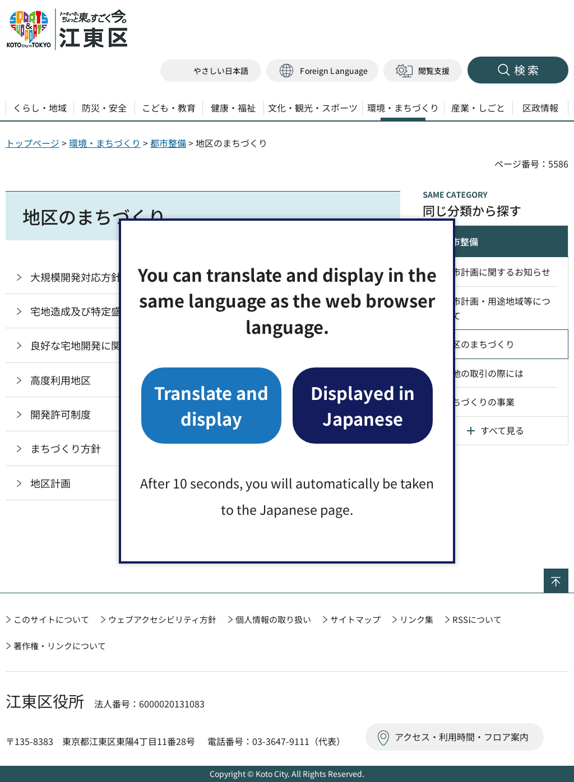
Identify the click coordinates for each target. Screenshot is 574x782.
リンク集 (416, 619)
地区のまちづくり (479, 344)
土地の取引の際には (483, 373)
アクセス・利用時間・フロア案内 (462, 736)
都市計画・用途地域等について (496, 308)
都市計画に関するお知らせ (496, 271)
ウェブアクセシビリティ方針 (162, 619)
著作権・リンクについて (59, 645)
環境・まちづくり (105, 143)
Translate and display (211, 405)
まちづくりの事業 (479, 401)
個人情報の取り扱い (273, 619)
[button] (322, 70)
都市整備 (168, 143)
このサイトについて (51, 619)
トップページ (32, 143)
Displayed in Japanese (363, 405)
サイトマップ (355, 619)
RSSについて (477, 619)
